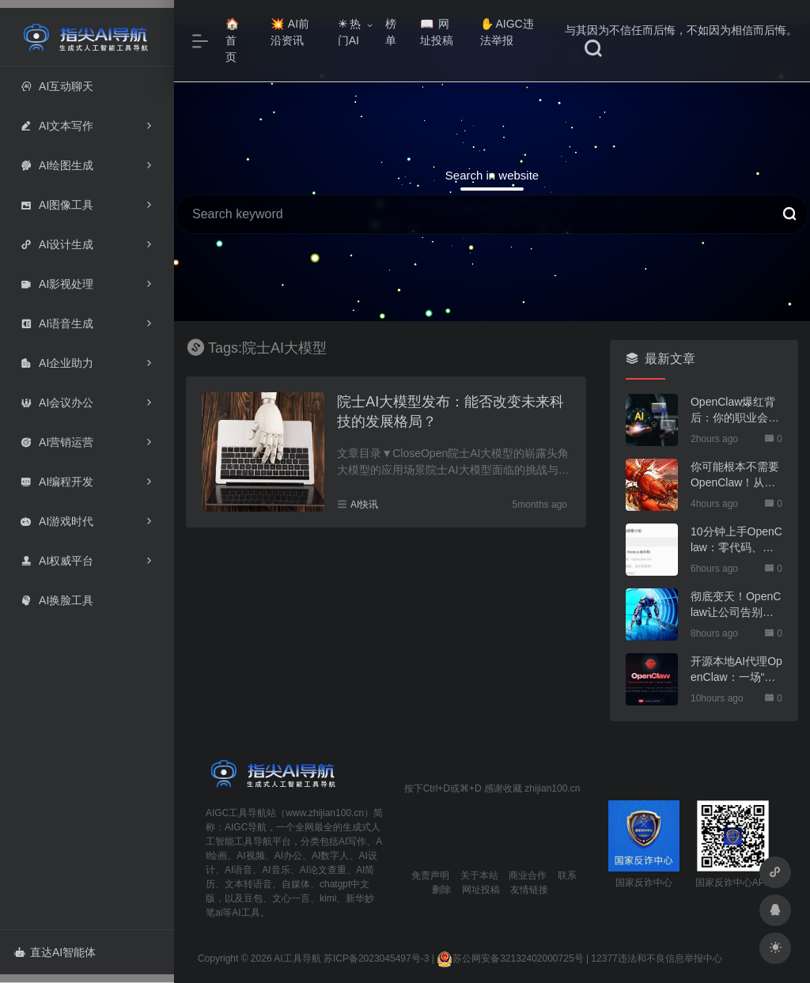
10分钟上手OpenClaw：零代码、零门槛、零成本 (736, 540)
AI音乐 (276, 869)
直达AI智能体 (55, 952)
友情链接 (529, 889)
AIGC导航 (246, 827)
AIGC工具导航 (236, 813)
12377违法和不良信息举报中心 (656, 958)
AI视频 (250, 855)
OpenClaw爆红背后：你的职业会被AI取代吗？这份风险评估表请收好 (735, 410)
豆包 (253, 898)
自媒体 (296, 884)
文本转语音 (248, 884)
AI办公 (288, 855)
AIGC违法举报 (506, 32)
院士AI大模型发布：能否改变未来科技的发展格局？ (450, 412)
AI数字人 (330, 855)
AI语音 (238, 869)
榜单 (390, 32)
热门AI (349, 32)
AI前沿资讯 (290, 32)
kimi (328, 898)
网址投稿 (436, 32)
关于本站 (479, 875)
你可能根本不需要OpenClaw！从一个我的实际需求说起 (735, 475)
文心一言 (291, 898)
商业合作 (528, 875)
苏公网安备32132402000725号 (510, 958)
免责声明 (430, 875)
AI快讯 (364, 504)
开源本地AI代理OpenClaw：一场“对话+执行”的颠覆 (736, 670)
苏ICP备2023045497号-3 (376, 958)
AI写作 (352, 841)
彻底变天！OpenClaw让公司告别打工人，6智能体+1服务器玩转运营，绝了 (736, 605)
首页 (232, 40)
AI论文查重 (323, 869)
